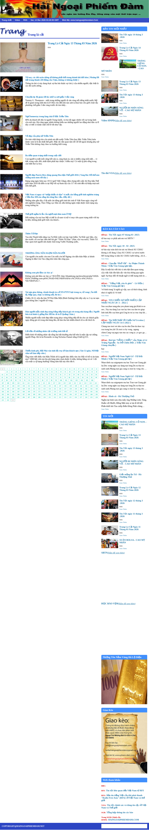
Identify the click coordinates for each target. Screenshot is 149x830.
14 (65, 369)
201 (97, 394)
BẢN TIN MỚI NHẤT (115, 28)
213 (60, 397)
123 (85, 383)
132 (34, 386)
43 (2, 374)
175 (60, 391)
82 (78, 377)
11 (51, 369)
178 (76, 391)
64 (96, 374)
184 (8, 394)
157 (65, 389)
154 (50, 389)
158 (70, 389)
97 (47, 380)
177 (70, 391)
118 (59, 383)
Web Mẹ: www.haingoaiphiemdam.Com (80, 20)
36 (69, 372)
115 (44, 383)
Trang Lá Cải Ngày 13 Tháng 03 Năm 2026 (72, 43)
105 (87, 380)
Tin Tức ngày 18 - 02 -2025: (118, 246)
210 (44, 397)
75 (47, 377)
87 (2, 380)
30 (43, 372)
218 (86, 397)
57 (65, 374)
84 (87, 377)
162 (91, 389)
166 (13, 391)
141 (81, 386)
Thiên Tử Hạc (31, 234)
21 (96, 369)
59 (74, 374)
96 (42, 380)
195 (65, 394)
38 (78, 372)
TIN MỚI (108, 416)
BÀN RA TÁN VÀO (113, 229)
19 (87, 369)
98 (51, 380)
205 (18, 397)
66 (7, 377)
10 (47, 369)
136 (55, 386)
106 (92, 380)
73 (38, 377)
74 (42, 377)
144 (97, 386)
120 (70, 383)
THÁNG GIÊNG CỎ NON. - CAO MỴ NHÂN (133, 423)
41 (92, 372)
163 (97, 389)
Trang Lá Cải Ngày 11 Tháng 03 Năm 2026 (130, 528)
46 (16, 374)
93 (29, 380)
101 (66, 380)
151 (34, 389)
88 (7, 380)
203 (8, 397)
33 (56, 372)
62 (87, 374)
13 (61, 369)
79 (65, 377)
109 (13, 383)
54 (51, 374)
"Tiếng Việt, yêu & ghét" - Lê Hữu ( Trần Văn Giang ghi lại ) (122, 284)
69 (20, 377)
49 (29, 374)
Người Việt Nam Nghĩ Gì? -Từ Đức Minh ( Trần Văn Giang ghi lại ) (122, 357)
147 (13, 389)
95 (38, 380)
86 (96, 377)
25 (20, 372)
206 (23, 397)
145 (3, 389)
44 (7, 374)
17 (78, 369)
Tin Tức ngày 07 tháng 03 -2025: (120, 235)
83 (83, 377)
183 (3, 394)
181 (91, 391)
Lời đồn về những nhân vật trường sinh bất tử (46, 331)
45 (11, 374)
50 (33, 374)
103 (76, 380)
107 (3, 383)
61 (83, 374)
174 (55, 391)
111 (23, 383)
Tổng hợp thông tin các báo (117, 812)
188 (29, 394)
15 (69, 369)
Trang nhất (6, 20)
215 (70, 397)
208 (34, 397)
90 (16, 380)
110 (18, 383)
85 (92, 377)
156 (60, 389)
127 (8, 386)
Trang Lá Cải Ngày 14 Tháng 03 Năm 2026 (130, 49)
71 (29, 377)
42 (96, 372)
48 (24, 374)
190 (39, 394)
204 (13, 397)
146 (8, 389)
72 (33, 377)
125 (96, 383)
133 (39, 386)
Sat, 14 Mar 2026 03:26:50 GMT (45, 20)
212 (55, 397)
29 (38, 372)
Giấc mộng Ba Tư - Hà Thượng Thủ (130, 475)
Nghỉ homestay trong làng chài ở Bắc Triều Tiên (47, 116)
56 (60, 374)
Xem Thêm (123, 43)
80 (69, 377)
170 (34, 391)
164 (3, 391)
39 (83, 372)
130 (23, 386)
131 (29, 386)
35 (65, 372)
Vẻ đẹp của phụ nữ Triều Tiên (39, 136)
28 (34, 372)
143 (91, 386)
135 (50, 386)
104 (82, 380)
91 (20, 380)
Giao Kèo (108, 710)
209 (39, 397)
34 (61, 372)
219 (91, 397)
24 (16, 372)
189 (34, 394)
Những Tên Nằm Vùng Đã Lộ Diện (122, 657)
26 (25, 372)
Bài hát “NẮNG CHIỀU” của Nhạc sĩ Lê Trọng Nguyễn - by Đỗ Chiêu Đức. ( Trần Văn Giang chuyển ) (124, 342)
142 (86, 386)
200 (91, 394)
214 (65, 397)
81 (74, 377)
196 (70, 394)
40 (87, 372)
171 (39, 391)
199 (86, 394)
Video (17, 20)
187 (23, 394)
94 (33, 380)
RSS (25, 20)
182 (97, 391)
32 (52, 372)
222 (8, 400)
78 (60, 377)
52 (42, 374)
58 (69, 374)
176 (65, 391)
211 (50, 397)
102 (71, 380)
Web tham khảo (111, 780)
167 (18, 391)
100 (61, 380)
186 (18, 394)
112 (28, 383)
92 (24, 380)
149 (23, 389)
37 (74, 372)
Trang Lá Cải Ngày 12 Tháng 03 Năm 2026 (130, 488)
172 (44, 391)
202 (3, 397)
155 (55, 389)
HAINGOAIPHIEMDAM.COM (120, 818)
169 (29, 391)
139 (70, 386)
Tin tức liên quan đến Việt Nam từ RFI (122, 790)
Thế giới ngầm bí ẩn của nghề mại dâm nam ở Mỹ (48, 214)
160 (81, 389)
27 (29, 372)
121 (75, 383)
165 (8, 391)
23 (11, 372)
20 (92, 369)
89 (11, 380)
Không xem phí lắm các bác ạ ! (39, 273)
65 (2, 377)
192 (50, 394)
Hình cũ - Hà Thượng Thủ (117, 396)
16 (74, 369)
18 (83, 369)
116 (49, 383)
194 (60, 394)
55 (56, 374)
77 (56, 377)
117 (54, 383)
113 (34, 383)
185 (13, 394)
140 (76, 386)
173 (50, 391)
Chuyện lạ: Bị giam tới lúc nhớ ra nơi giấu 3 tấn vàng (49, 97)
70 (24, 377)
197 (76, 394)
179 (81, 391)
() (116, 121)
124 (90, 383)
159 (76, 389)
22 (7, 372)
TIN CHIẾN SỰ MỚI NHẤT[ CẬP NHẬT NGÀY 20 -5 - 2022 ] (121, 301)
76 (51, 377)
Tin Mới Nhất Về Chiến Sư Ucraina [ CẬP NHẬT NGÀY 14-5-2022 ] (123, 321)
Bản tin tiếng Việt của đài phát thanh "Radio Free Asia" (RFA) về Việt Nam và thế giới (123, 798)
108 (8, 383)
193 (55, 394)
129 (18, 386)
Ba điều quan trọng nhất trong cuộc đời (43, 155)
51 (38, 374)
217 (81, 397)
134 (44, 386)
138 (65, 386)
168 (23, 391)
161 (86, 389)
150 (29, 389)
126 (3, 386)
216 (75, 397)
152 (39, 389)
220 (96, 397)
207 (29, 397)
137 (60, 386)
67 (11, 377)
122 (80, 383)
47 (20, 374)
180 (86, 391)
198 (81, 394)
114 (39, 383)
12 (56, 369)
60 (78, 374)
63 (92, 374)
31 (47, 372)
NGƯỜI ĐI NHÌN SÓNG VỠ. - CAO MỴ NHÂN (131, 109)
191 (44, 394)
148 (18, 389)
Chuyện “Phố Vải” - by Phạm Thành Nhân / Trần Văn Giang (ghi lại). (122, 264)
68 (16, 377)
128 (13, 386)
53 (47, 374)
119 (64, 383)
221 (3, 400)
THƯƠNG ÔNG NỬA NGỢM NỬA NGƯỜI (45, 253)
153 (44, 389)
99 (56, 380)
